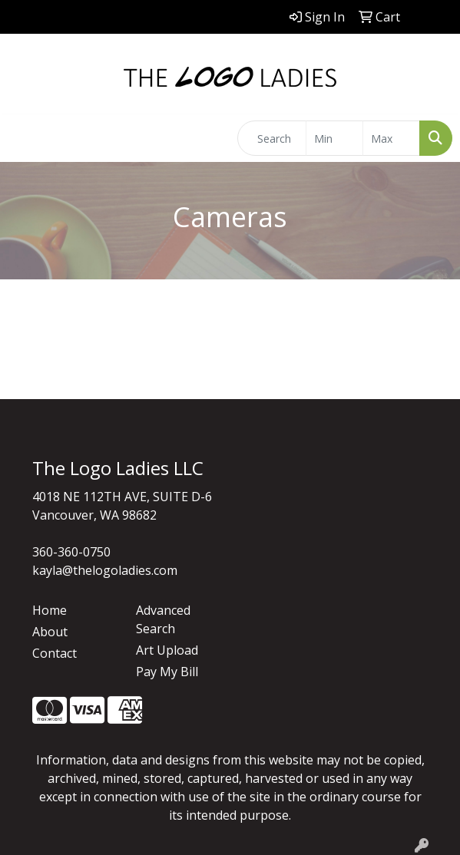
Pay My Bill (167, 671)
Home (49, 610)
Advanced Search (163, 619)
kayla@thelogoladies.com (104, 570)
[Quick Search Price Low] (334, 138)
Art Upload (167, 650)
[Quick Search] (271, 138)
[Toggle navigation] (24, 138)
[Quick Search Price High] (391, 138)
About (50, 631)
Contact (54, 653)
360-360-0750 (71, 551)
